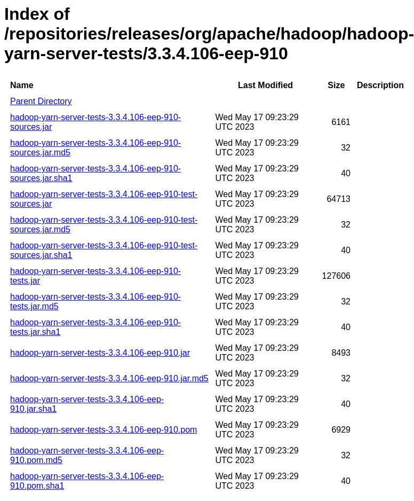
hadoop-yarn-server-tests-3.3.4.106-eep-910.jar (100, 352)
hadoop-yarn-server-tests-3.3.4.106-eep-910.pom (103, 429)
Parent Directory (41, 101)
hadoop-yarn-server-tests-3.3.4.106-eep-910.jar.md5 (109, 378)
